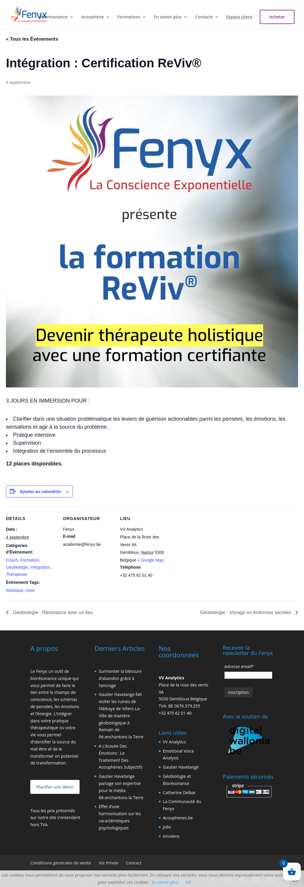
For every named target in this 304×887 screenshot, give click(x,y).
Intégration (40, 567)
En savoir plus (167, 17)
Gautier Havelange (181, 767)
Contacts (204, 17)
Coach (12, 560)
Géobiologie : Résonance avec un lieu (52, 612)
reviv (30, 590)
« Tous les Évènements (32, 39)
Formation (29, 560)
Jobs (167, 827)
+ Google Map (150, 560)
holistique (14, 590)
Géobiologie (17, 567)
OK (188, 882)
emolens (171, 836)
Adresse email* (239, 666)
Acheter (277, 17)
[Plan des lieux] (208, 547)
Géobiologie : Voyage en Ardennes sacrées (246, 612)
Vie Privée (108, 863)
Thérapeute (16, 574)
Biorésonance (54, 17)
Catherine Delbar (179, 792)
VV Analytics (174, 742)
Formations (129, 17)
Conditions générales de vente (60, 863)
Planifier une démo (55, 787)
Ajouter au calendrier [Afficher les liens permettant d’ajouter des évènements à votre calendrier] (40, 491)
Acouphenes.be (178, 818)
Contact (133, 863)
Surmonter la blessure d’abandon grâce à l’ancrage (120, 678)
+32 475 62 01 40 (175, 713)
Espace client (239, 17)
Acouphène (92, 17)
